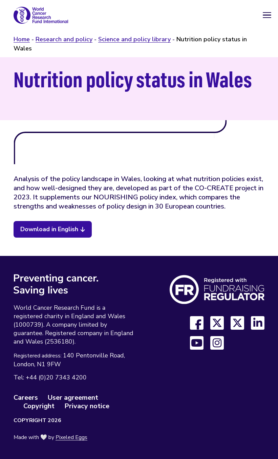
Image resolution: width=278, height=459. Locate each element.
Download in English (49, 229)
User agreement (73, 397)
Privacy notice (86, 406)
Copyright (39, 406)
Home (22, 39)
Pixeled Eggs (71, 437)
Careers (26, 397)
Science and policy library (134, 39)
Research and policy (64, 39)
